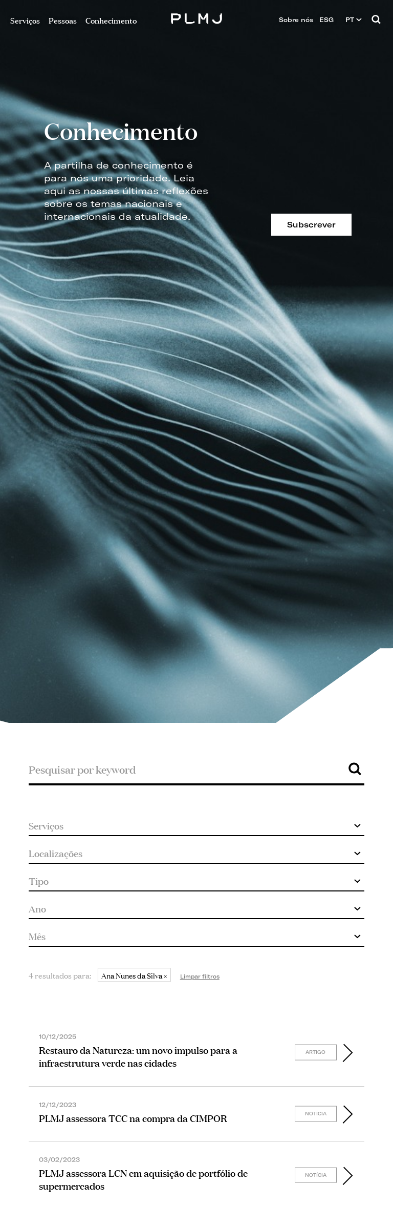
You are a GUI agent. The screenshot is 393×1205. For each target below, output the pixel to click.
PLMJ (197, 17)
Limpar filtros (200, 976)
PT (353, 19)
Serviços (25, 20)
